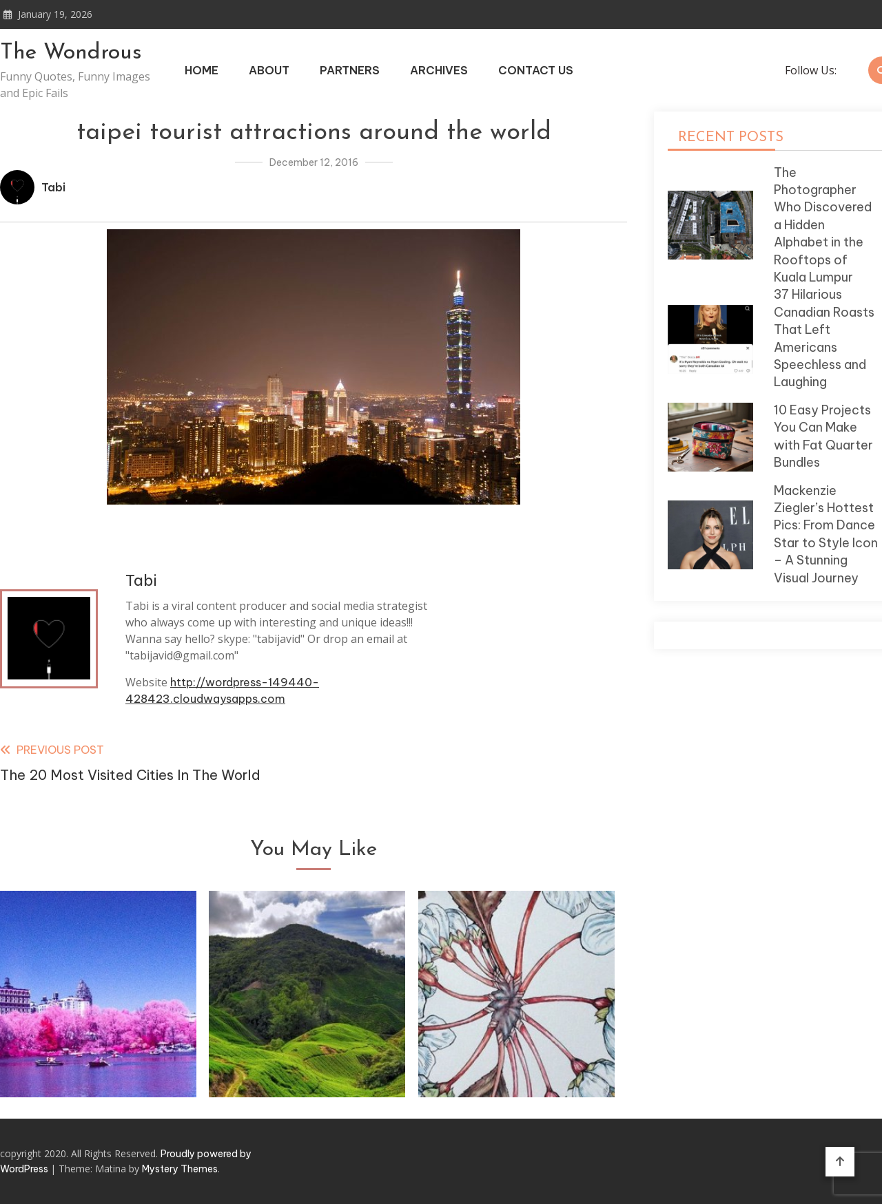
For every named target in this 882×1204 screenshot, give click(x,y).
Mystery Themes (180, 1169)
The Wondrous (71, 53)
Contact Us (535, 70)
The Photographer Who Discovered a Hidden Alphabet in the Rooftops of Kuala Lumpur (823, 225)
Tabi (53, 187)
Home (201, 70)
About (269, 70)
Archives (439, 70)
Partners (350, 70)
